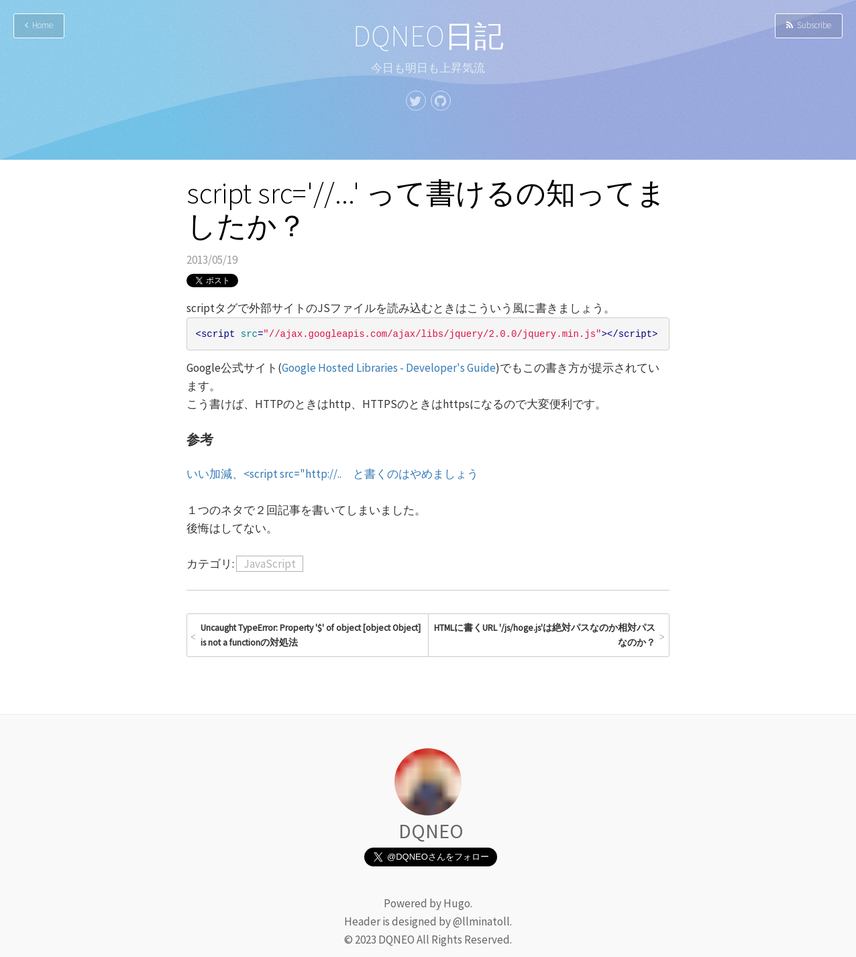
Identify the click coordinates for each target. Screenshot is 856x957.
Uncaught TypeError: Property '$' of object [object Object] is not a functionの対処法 (311, 635)
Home (39, 25)
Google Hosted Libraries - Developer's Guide (389, 367)
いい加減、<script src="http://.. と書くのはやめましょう (332, 473)
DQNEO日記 (428, 35)
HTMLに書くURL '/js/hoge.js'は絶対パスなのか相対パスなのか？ (544, 635)
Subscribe (808, 25)
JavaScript (270, 563)
